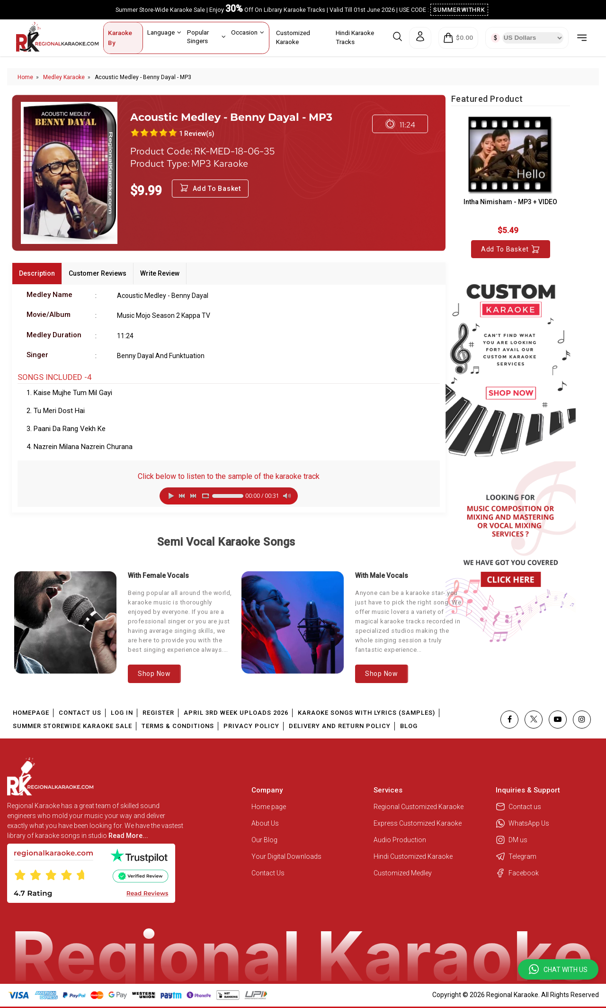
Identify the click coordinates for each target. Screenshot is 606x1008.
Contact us (518, 806)
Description (37, 273)
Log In (122, 712)
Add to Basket (510, 249)
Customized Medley (403, 873)
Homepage (31, 712)
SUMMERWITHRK (459, 9)
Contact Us (80, 712)
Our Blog (264, 840)
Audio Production (400, 840)
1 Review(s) (196, 133)
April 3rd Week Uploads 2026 (236, 712)
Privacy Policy (251, 725)
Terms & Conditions (178, 725)
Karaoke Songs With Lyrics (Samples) (366, 712)
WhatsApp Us (522, 823)
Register (158, 712)
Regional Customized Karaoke (419, 806)
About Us (265, 823)
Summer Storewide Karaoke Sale (72, 725)
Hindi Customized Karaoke (414, 856)
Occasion (247, 32)
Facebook (517, 873)
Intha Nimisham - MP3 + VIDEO (510, 202)
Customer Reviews (97, 273)
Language (164, 32)
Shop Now (154, 673)
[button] (558, 969)
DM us (511, 840)
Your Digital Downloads (286, 856)
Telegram (516, 856)
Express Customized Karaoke (418, 823)
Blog (409, 725)
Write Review (159, 273)
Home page (268, 806)
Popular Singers (206, 36)
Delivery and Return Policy (340, 725)
